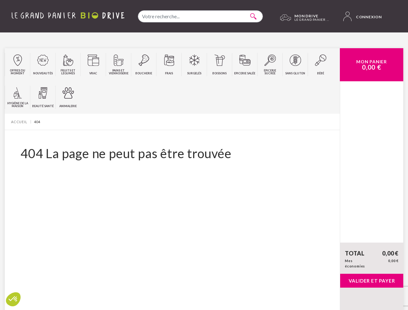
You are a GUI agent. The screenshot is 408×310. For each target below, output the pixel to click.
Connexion (362, 16)
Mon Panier (371, 65)
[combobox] (200, 16)
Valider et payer (372, 281)
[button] (13, 299)
